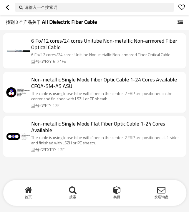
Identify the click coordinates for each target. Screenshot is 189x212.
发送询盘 (161, 197)
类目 (116, 197)
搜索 (72, 197)
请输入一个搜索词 (40, 7)
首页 (28, 197)
